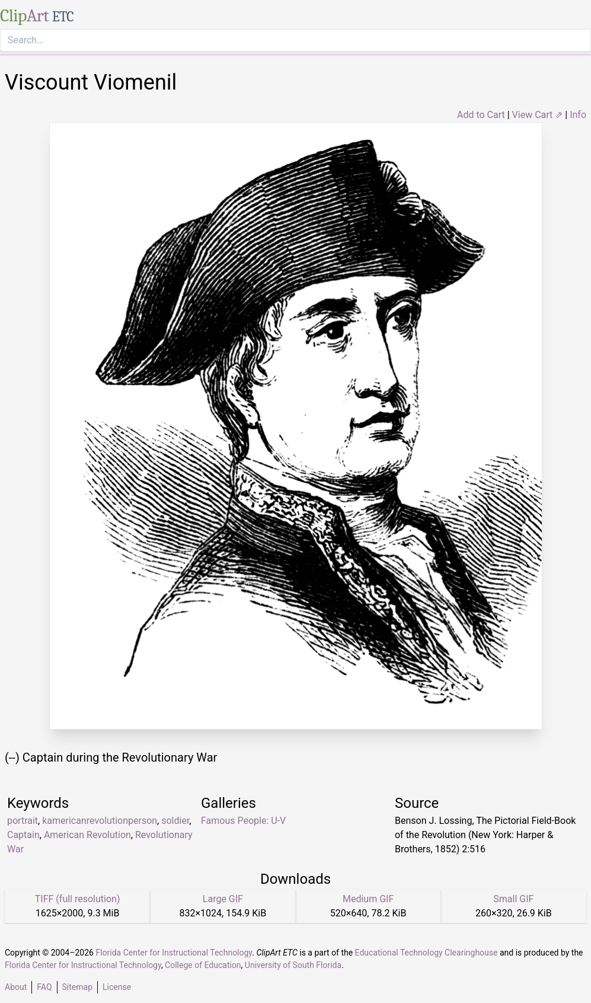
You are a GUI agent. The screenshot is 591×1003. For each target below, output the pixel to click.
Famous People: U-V (243, 820)
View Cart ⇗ (537, 114)
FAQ (44, 987)
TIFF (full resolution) (77, 899)
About (16, 987)
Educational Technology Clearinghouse (426, 952)
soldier (175, 820)
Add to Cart (481, 114)
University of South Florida (293, 965)
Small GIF (513, 899)
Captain (23, 834)
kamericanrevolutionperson (99, 820)
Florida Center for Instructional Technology (173, 952)
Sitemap (77, 987)
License (117, 987)
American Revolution (87, 834)
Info (578, 114)
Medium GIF (368, 899)
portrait (22, 820)
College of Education (203, 965)
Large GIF (223, 899)
